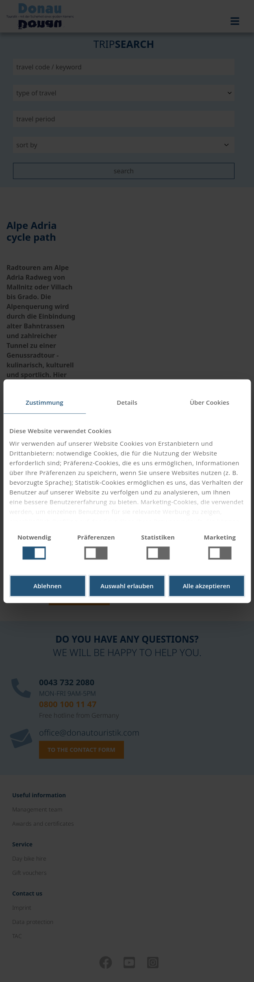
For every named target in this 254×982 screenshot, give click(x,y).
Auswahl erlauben (126, 586)
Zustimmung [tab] (44, 402)
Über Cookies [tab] (209, 402)
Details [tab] (127, 402)
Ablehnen (47, 586)
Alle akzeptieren (206, 586)
